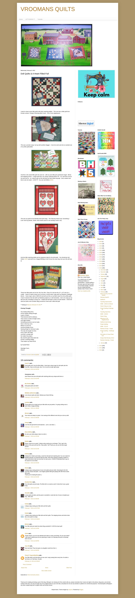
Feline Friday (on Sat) (105, 306)
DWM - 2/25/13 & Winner (106, 304)
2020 (100, 252)
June (102, 283)
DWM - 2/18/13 (104, 314)
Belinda (27, 524)
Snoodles (27, 493)
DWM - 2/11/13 (104, 326)
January (103, 343)
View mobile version (46, 570)
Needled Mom (28, 482)
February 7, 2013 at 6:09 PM (32, 541)
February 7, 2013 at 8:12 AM (32, 488)
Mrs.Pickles (28, 383)
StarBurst (102, 299)
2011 (100, 347)
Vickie (26, 533)
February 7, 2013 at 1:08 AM (32, 408)
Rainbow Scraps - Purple (106, 328)
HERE (51, 180)
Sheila (26, 468)
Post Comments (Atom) (33, 575)
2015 (100, 263)
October (103, 274)
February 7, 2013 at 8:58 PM (32, 550)
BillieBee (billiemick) (30, 393)
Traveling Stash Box (105, 312)
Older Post (69, 567)
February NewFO (104, 297)
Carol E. (27, 363)
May (102, 285)
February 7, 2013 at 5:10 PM (32, 528)
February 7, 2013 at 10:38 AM (32, 519)
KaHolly (27, 453)
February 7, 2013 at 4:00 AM (32, 427)
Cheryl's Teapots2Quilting (32, 555)
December (103, 270)
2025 (100, 241)
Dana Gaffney (28, 432)
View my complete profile (84, 291)
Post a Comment (27, 564)
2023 (100, 246)
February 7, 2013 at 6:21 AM (32, 448)
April (102, 287)
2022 (100, 248)
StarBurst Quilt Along (105, 322)
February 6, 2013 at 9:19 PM (32, 388)
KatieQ (27, 504)
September (103, 276)
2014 (100, 265)
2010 (100, 350)
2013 (100, 268)
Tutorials (39, 19)
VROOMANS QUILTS (48, 9)
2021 (100, 250)
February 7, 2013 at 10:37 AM (32, 508)
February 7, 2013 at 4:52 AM (32, 436)
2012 (100, 345)
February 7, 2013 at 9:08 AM (32, 498)
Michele (27, 413)
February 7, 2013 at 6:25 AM (32, 463)
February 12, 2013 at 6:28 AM (32, 561)
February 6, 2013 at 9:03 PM (32, 378)
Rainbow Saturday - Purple (107, 340)
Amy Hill (27, 546)
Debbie (27, 441)
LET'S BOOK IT (30, 19)
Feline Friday (103, 316)
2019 (100, 254)
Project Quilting (104, 324)
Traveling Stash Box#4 (106, 301)
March (102, 289)
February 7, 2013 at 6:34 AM (32, 477)
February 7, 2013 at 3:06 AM (32, 417)
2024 (100, 243)
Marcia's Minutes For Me (34, 304)
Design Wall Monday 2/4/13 (107, 338)
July (102, 281)
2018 (100, 257)
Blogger (81, 589)
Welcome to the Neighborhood (104, 319)
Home (21, 19)
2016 (100, 261)
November (103, 272)
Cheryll (27, 422)
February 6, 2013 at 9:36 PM (32, 397)
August (102, 278)
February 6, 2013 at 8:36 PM (32, 369)
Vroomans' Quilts (84, 275)
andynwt (70, 589)
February (103, 292)
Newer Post (24, 567)
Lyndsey (27, 402)
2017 (100, 259)
